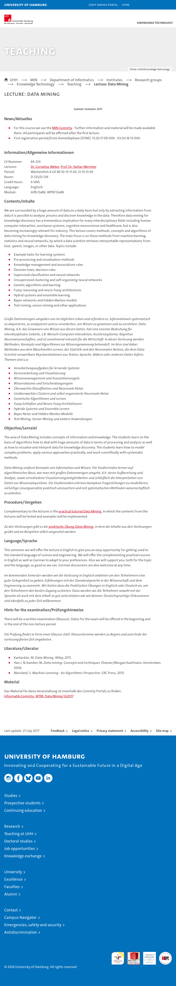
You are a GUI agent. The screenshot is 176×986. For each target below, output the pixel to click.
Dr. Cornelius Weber (45, 166)
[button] (159, 5)
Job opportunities (19, 848)
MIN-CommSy (62, 128)
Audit (131, 954)
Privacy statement (110, 730)
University (13, 872)
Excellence (13, 879)
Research (12, 826)
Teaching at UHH (18, 833)
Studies (10, 795)
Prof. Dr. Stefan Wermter (78, 166)
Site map (162, 730)
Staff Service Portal (103, 4)
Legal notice (80, 730)
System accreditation (165, 956)
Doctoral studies (18, 841)
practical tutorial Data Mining (80, 511)
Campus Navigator (20, 917)
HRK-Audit (147, 956)
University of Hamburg (25, 4)
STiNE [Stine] (125, 4)
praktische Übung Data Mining (71, 526)
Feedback (58, 730)
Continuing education (23, 810)
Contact (11, 910)
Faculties (12, 886)
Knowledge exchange (23, 856)
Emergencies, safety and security (32, 925)
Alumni (10, 894)
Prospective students (22, 803)
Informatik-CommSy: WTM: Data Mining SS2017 (38, 696)
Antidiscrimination (20, 932)
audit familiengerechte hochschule (117, 958)
